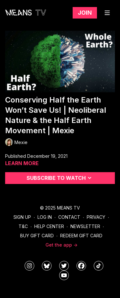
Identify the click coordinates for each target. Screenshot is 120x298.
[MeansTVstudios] (47, 266)
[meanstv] (81, 266)
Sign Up (22, 217)
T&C (23, 226)
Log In (44, 217)
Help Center (49, 226)
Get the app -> (61, 245)
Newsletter (85, 226)
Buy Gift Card (37, 235)
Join (85, 12)
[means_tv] (29, 266)
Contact (69, 217)
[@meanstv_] (98, 266)
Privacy (96, 217)
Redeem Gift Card (81, 235)
